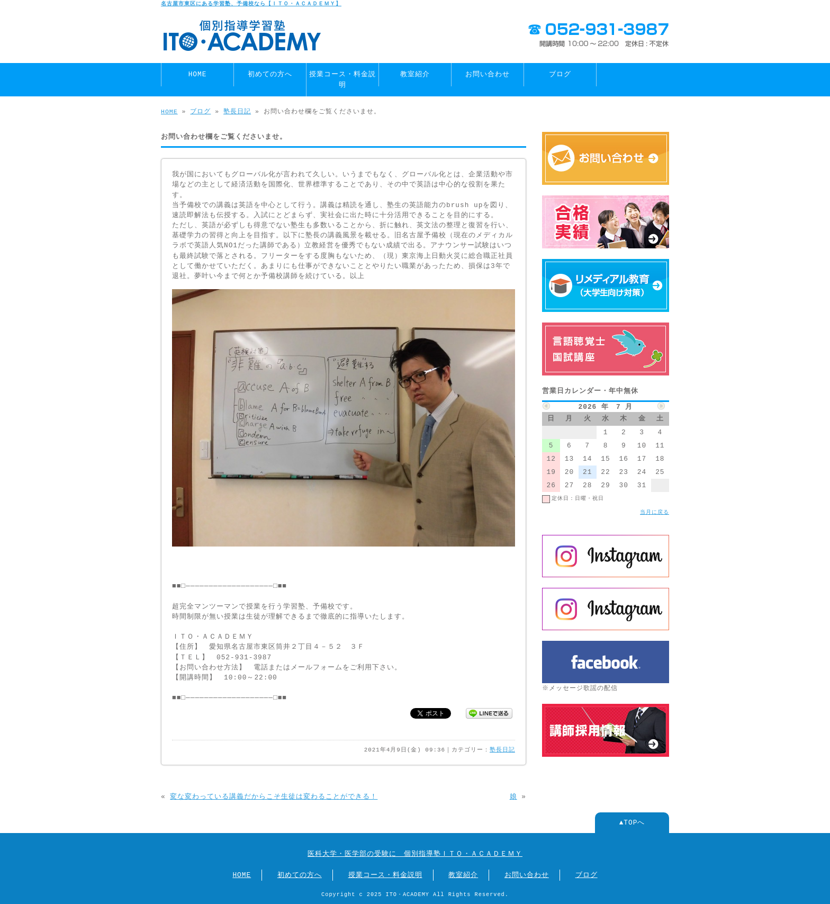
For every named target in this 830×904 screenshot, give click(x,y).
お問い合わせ (487, 74)
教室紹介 (415, 74)
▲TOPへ (632, 822)
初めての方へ (270, 74)
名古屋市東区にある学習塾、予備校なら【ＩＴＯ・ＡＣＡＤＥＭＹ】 (251, 3)
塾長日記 (237, 111)
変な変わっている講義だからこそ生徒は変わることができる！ (273, 796)
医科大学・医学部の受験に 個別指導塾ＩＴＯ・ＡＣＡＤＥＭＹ (415, 853)
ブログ (560, 74)
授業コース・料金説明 (342, 79)
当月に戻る (654, 512)
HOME (197, 74)
